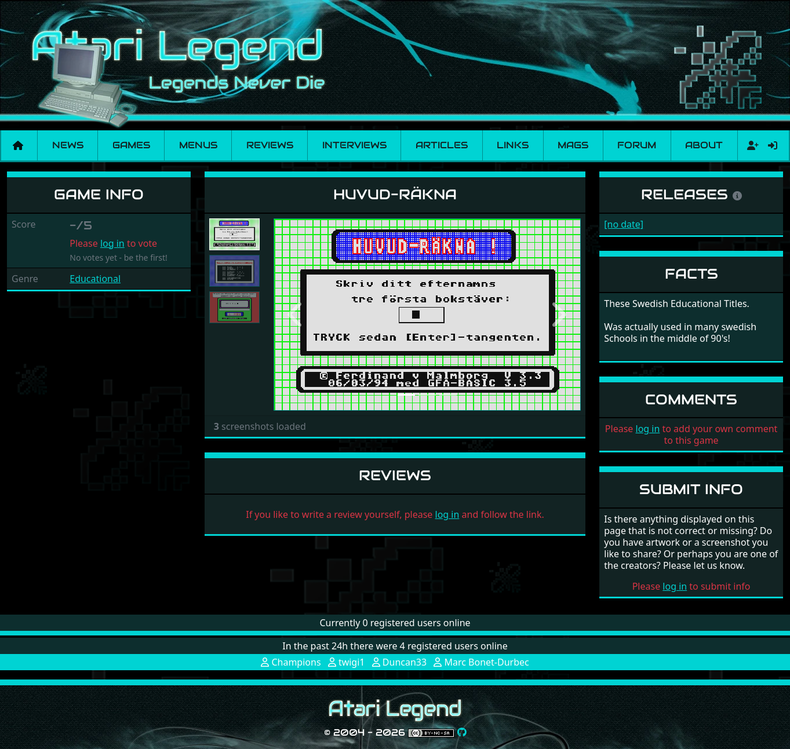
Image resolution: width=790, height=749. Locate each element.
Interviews (354, 145)
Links (513, 145)
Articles (442, 145)
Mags (573, 145)
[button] (297, 314)
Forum (636, 145)
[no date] (623, 224)
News (67, 145)
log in (112, 243)
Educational (95, 278)
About (704, 145)
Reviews (269, 145)
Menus (198, 145)
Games (131, 145)
